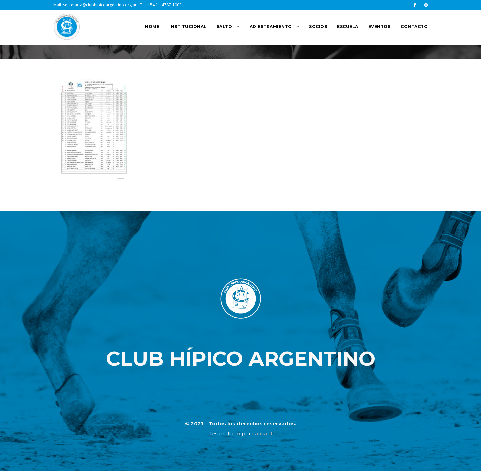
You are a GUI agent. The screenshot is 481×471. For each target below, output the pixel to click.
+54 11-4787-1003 (165, 5)
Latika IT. (263, 433)
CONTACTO (414, 26)
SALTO (224, 26)
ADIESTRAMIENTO (271, 26)
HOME (152, 26)
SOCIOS (318, 26)
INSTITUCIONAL (188, 26)
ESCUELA (347, 26)
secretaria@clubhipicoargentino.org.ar (100, 5)
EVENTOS (379, 26)
